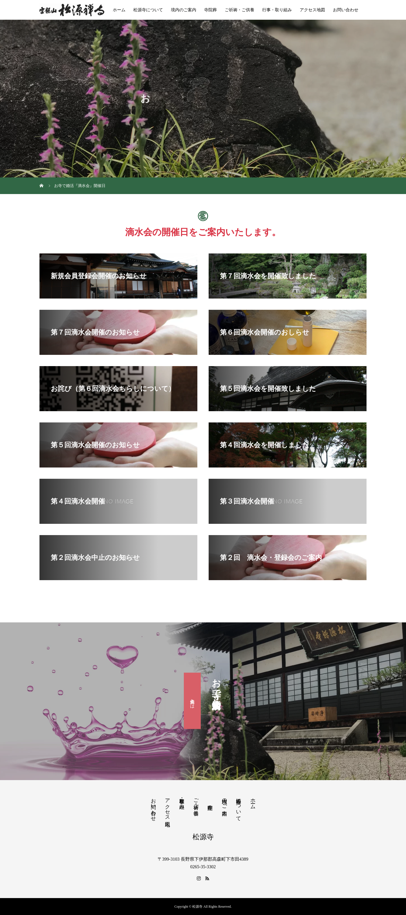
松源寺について (148, 10)
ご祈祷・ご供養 (239, 10)
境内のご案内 (183, 10)
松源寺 (203, 837)
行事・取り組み (277, 10)
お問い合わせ (345, 10)
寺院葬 (210, 10)
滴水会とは (192, 701)
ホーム (119, 10)
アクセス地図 (312, 10)
